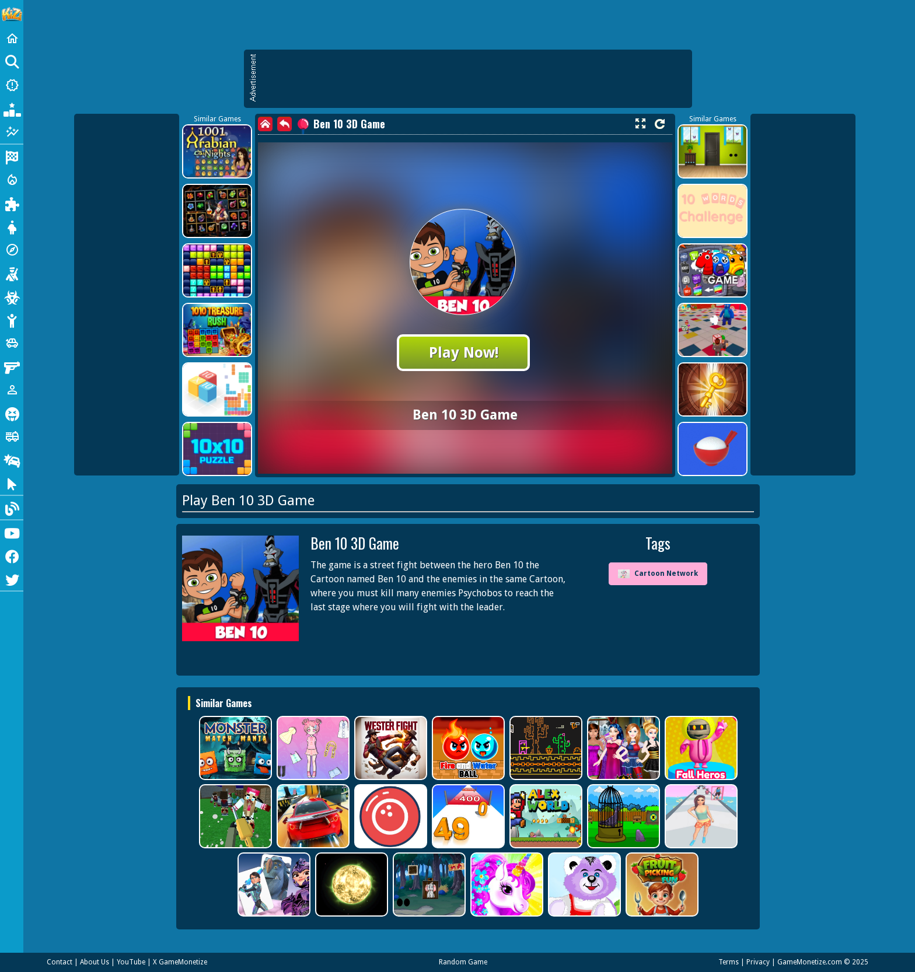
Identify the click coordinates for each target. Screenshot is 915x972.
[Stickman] (11, 319)
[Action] (11, 179)
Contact (59, 962)
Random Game (463, 962)
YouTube (131, 962)
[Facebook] (11, 555)
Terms (728, 962)
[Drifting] (11, 459)
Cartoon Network (658, 573)
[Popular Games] (11, 108)
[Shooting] (11, 273)
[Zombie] (11, 296)
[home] (265, 124)
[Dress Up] (11, 226)
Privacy (758, 962)
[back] (284, 124)
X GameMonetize (180, 962)
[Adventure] (11, 249)
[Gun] (11, 366)
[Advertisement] (473, 79)
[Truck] (11, 436)
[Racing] (11, 156)
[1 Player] (11, 389)
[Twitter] (11, 578)
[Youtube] (11, 532)
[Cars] (11, 343)
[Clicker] (11, 483)
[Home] (11, 38)
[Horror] (11, 413)
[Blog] (11, 507)
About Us (94, 962)
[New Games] (11, 85)
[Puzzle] (11, 203)
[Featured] (11, 132)
